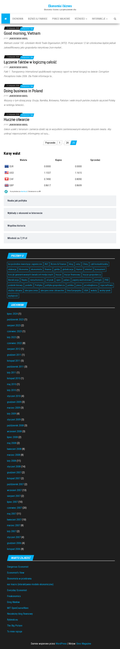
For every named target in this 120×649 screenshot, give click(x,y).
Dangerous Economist (17, 566)
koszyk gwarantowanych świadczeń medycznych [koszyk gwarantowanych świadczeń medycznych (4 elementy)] (30, 274)
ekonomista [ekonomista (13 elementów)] (36, 269)
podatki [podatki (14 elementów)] (28, 285)
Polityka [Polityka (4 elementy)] (38, 285)
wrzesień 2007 (14, 490)
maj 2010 (11, 384)
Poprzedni (50, 142)
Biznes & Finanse (37, 18)
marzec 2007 (13, 525)
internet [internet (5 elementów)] (88, 269)
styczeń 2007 (14, 537)
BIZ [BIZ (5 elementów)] (46, 264)
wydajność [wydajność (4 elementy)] (13, 295)
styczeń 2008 (14, 466)
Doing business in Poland (23, 91)
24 (67, 142)
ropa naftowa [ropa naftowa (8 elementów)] (106, 285)
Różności (81, 18)
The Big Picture (14, 625)
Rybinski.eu (12, 619)
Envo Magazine (83, 643)
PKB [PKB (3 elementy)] (106, 280)
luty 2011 (11, 372)
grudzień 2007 (14, 472)
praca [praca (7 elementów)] (78, 285)
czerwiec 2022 (14, 343)
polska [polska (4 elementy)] (71, 285)
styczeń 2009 (14, 419)
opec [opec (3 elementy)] (58, 280)
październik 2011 (15, 366)
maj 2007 (11, 513)
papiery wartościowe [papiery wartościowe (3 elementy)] (82, 280)
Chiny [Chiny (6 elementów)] (85, 264)
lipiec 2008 (12, 437)
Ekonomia (17, 18)
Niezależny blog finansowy (20, 613)
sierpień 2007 (13, 495)
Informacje (100, 18)
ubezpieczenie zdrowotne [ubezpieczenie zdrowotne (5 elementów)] (52, 290)
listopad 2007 (13, 478)
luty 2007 (11, 531)
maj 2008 (11, 443)
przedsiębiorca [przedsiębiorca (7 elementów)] (91, 285)
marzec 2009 (13, 407)
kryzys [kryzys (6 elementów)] (59, 274)
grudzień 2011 (14, 354)
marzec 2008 (13, 454)
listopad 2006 (13, 549)
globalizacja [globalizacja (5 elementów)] (67, 269)
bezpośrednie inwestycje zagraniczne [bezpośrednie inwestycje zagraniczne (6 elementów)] (25, 264)
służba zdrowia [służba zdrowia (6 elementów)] (15, 290)
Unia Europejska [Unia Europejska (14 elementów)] (74, 290)
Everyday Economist (17, 590)
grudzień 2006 (14, 543)
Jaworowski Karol (18, 38)
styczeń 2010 (14, 396)
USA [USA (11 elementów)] (86, 290)
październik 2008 (15, 425)
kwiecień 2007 (14, 519)
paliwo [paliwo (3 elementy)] (67, 280)
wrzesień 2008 (14, 431)
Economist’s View (15, 572)
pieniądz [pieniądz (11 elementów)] (98, 280)
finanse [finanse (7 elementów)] (48, 269)
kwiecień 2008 (14, 449)
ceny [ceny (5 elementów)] (78, 264)
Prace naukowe (61, 18)
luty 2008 (11, 460)
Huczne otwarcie (16, 119)
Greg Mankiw (13, 602)
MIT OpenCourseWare (17, 608)
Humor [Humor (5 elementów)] (79, 269)
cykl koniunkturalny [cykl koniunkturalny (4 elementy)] (99, 264)
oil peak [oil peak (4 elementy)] (49, 280)
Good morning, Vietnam (22, 33)
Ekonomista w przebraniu (19, 578)
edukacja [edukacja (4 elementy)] (12, 269)
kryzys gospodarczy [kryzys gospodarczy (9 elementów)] (92, 274)
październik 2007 (15, 484)
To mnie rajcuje (14, 631)
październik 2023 (15, 319)
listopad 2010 (13, 378)
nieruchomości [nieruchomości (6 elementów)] (37, 280)
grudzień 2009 (14, 402)
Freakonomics (14, 596)
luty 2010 (11, 390)
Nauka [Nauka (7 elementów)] (24, 280)
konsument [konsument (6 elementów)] (100, 269)
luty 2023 (11, 337)
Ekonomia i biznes (60, 6)
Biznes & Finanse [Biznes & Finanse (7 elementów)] (58, 264)
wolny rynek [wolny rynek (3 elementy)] (105, 290)
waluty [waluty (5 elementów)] (94, 290)
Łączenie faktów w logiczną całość (30, 62)
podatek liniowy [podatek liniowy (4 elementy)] (15, 285)
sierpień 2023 (13, 325)
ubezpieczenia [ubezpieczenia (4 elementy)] (31, 290)
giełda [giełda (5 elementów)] (57, 269)
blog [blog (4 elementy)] (71, 264)
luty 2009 (11, 413)
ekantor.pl (24, 191)
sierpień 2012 (13, 348)
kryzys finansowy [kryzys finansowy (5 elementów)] (72, 274)
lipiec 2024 (12, 313)
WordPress (61, 643)
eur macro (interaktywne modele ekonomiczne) (30, 584)
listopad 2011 (13, 360)
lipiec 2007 (12, 501)
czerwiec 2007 (14, 507)
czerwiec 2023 (14, 331)
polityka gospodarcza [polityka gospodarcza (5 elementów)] (55, 285)
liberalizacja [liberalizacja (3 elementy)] (13, 280)
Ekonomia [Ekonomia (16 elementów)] (23, 269)
